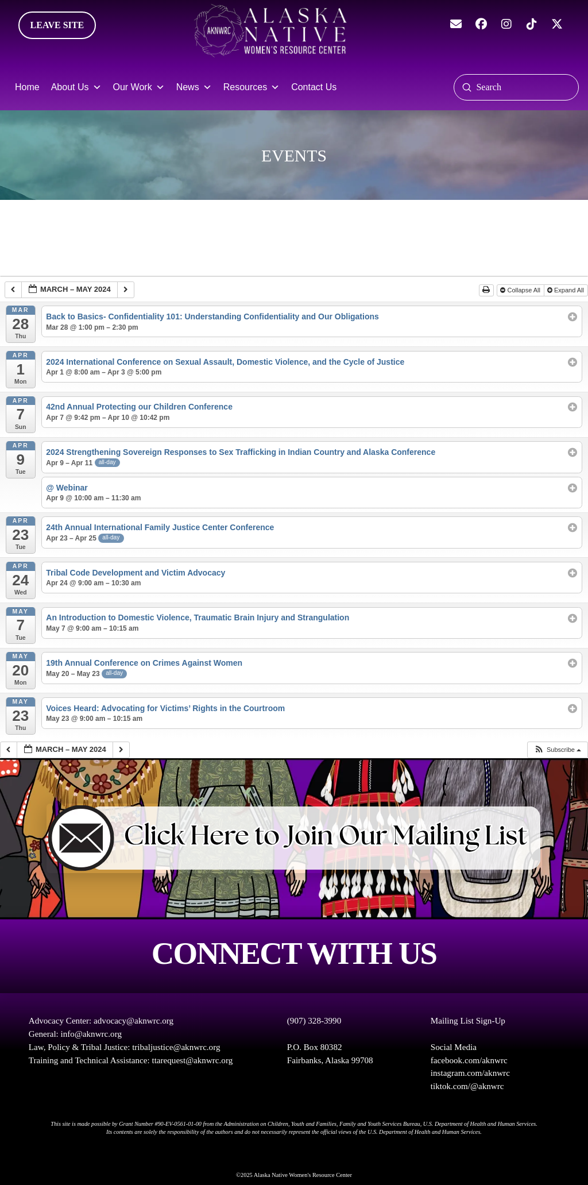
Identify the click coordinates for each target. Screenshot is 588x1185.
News (194, 87)
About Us (76, 87)
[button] (557, 750)
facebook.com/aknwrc (469, 1060)
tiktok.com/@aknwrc (467, 1086)
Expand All (566, 290)
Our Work (139, 87)
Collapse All (521, 290)
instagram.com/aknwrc (470, 1073)
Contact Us (313, 87)
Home (27, 87)
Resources (251, 87)
